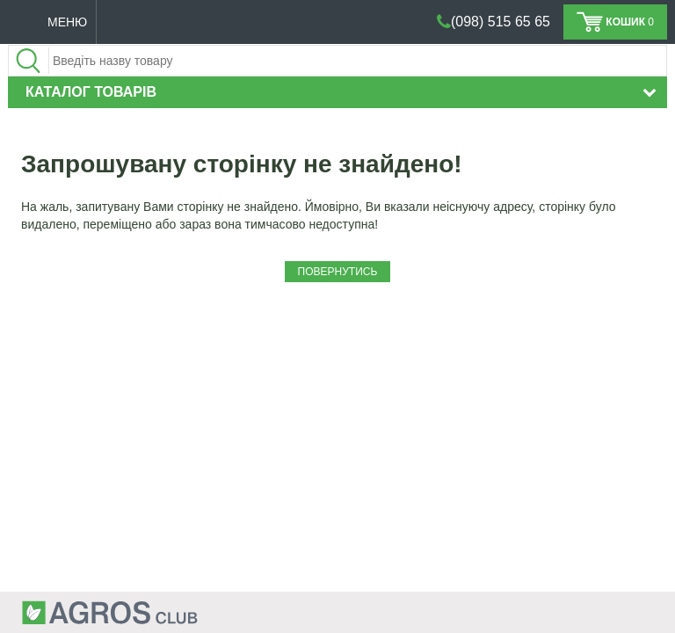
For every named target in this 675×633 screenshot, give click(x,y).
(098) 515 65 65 (500, 21)
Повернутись (338, 272)
